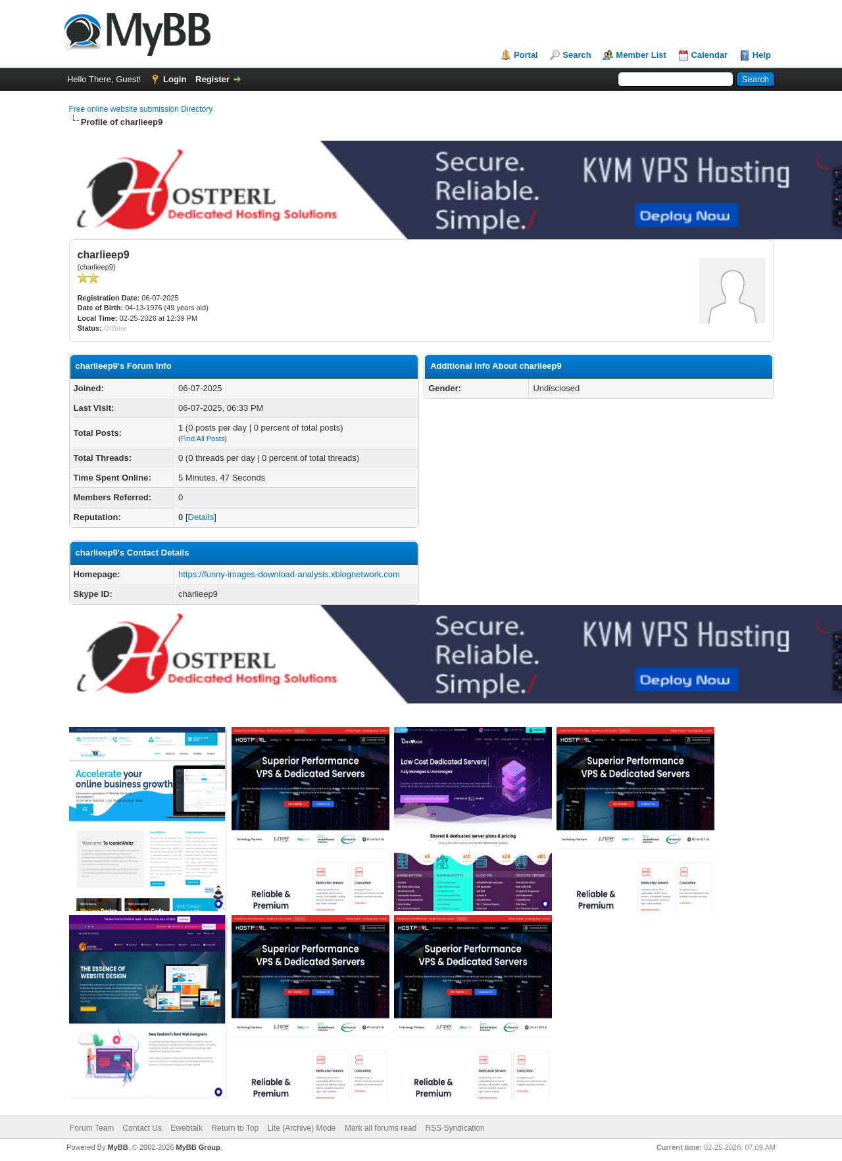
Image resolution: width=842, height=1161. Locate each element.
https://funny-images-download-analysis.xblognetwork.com (289, 574)
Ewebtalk (186, 1128)
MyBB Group (198, 1147)
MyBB (117, 1147)
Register (212, 79)
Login (174, 79)
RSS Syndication (455, 1128)
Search (576, 55)
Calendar (709, 55)
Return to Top (235, 1128)
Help (762, 55)
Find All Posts (203, 438)
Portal (526, 55)
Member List (641, 55)
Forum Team (92, 1128)
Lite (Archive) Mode (302, 1128)
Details (201, 517)
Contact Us (142, 1128)
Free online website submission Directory (141, 109)
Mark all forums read (380, 1128)
